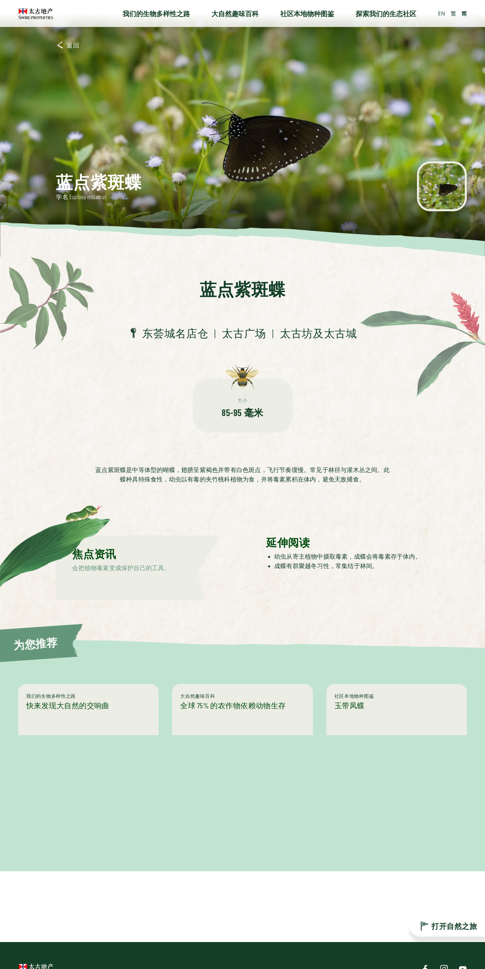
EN (441, 13)
